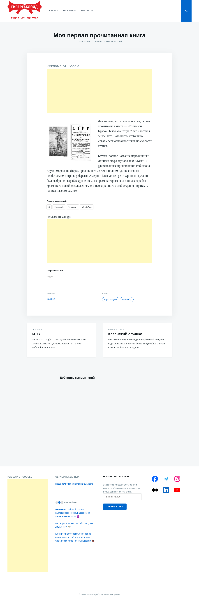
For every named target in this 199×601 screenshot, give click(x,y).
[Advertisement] (99, 91)
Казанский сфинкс (125, 334)
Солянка (51, 299)
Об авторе (69, 11)
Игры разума (110, 299)
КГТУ (36, 334)
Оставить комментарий (108, 42)
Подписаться (114, 506)
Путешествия (116, 330)
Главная (53, 11)
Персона (37, 330)
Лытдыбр (126, 299)
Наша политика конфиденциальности (74, 484)
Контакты (87, 11)
